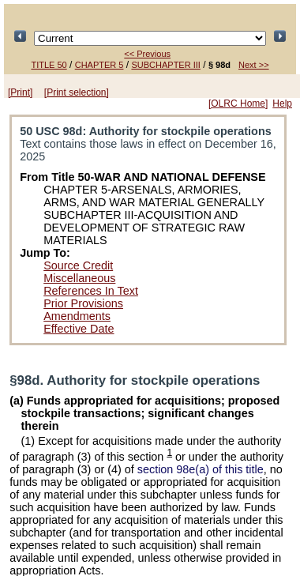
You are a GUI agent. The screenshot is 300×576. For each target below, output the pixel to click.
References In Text (90, 290)
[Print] (20, 92)
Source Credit (78, 265)
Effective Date (78, 328)
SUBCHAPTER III (165, 65)
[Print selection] (76, 92)
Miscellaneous (79, 278)
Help (282, 103)
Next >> (253, 65)
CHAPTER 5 (99, 65)
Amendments (77, 316)
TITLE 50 (48, 65)
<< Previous (147, 53)
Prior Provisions (83, 303)
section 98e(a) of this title (200, 469)
